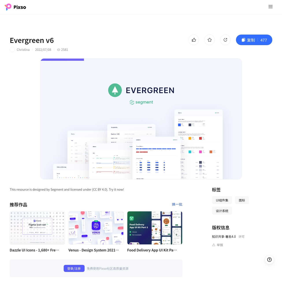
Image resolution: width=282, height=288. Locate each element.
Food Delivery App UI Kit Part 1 (152, 250)
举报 (220, 245)
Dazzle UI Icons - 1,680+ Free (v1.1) (35, 250)
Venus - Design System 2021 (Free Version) (94, 250)
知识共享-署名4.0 (224, 236)
